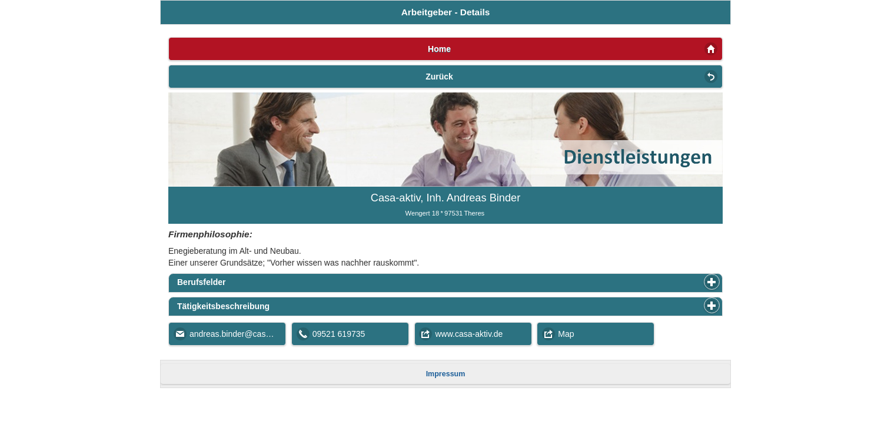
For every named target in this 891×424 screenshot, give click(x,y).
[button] (712, 282)
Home (439, 49)
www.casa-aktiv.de (469, 334)
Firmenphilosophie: (210, 234)
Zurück (439, 76)
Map (566, 334)
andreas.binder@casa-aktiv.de (237, 334)
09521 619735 (338, 334)
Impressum (446, 374)
